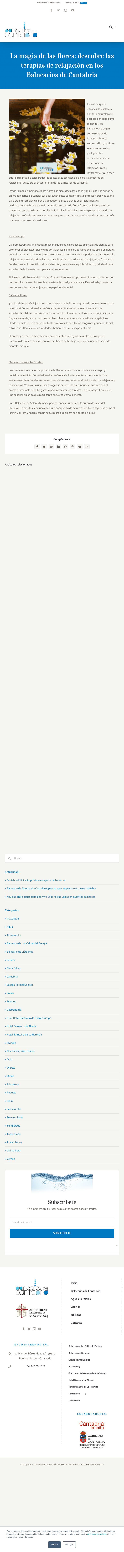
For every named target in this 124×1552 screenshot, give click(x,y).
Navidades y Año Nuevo (20, 1051)
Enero (10, 993)
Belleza (11, 960)
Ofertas (11, 1068)
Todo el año (14, 1134)
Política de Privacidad (61, 1464)
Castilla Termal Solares (20, 985)
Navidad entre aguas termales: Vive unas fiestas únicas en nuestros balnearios (51, 897)
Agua (10, 927)
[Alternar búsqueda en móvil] (111, 27)
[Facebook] (23, 1328)
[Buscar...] (62, 858)
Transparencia (97, 1464)
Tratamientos (14, 1142)
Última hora (13, 1150)
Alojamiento (14, 935)
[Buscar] (9, 858)
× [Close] (117, 1245)
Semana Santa (15, 1117)
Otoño (10, 1076)
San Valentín (14, 1109)
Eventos (11, 1001)
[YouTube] (39, 1328)
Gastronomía (14, 1010)
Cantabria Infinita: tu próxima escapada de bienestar (36, 880)
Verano (11, 1159)
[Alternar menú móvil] (117, 27)
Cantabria (12, 976)
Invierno (11, 1043)
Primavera (13, 1084)
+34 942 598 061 (35, 1366)
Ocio (9, 1059)
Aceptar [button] (54, 1544)
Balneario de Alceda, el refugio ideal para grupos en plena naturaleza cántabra (51, 888)
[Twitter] (29, 1328)
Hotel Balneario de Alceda (21, 1026)
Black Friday (14, 968)
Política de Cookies (81, 1464)
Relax (10, 1101)
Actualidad (13, 918)
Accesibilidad (45, 1464)
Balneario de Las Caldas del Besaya (27, 943)
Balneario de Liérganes (20, 952)
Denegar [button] (69, 1544)
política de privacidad (96, 1534)
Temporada (13, 1125)
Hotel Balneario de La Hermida (24, 1034)
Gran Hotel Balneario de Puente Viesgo (29, 1018)
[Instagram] (34, 1328)
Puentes (11, 1092)
